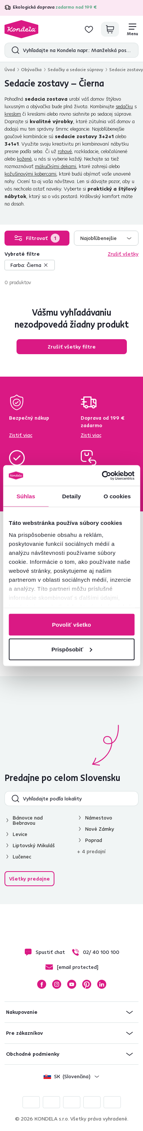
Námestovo (98, 817)
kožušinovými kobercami (30, 173)
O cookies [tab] (117, 496)
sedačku (124, 106)
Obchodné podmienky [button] (32, 1054)
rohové (65, 151)
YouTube (71, 984)
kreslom (13, 113)
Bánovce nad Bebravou (28, 820)
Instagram (56, 984)
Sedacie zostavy (126, 69)
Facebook (41, 984)
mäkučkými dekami (55, 166)
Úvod (10, 69)
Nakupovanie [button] (22, 1012)
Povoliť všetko (71, 624)
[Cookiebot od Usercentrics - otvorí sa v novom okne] (102, 475)
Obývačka (31, 69)
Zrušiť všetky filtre (72, 346)
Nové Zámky (99, 828)
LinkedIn (101, 984)
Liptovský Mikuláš (34, 845)
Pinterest (86, 984)
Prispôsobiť (71, 649)
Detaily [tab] (71, 496)
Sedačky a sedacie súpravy (75, 69)
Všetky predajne (29, 878)
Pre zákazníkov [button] (24, 1033)
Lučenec (22, 856)
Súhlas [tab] (26, 496)
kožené (24, 158)
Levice (20, 834)
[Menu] (132, 29)
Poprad (93, 840)
